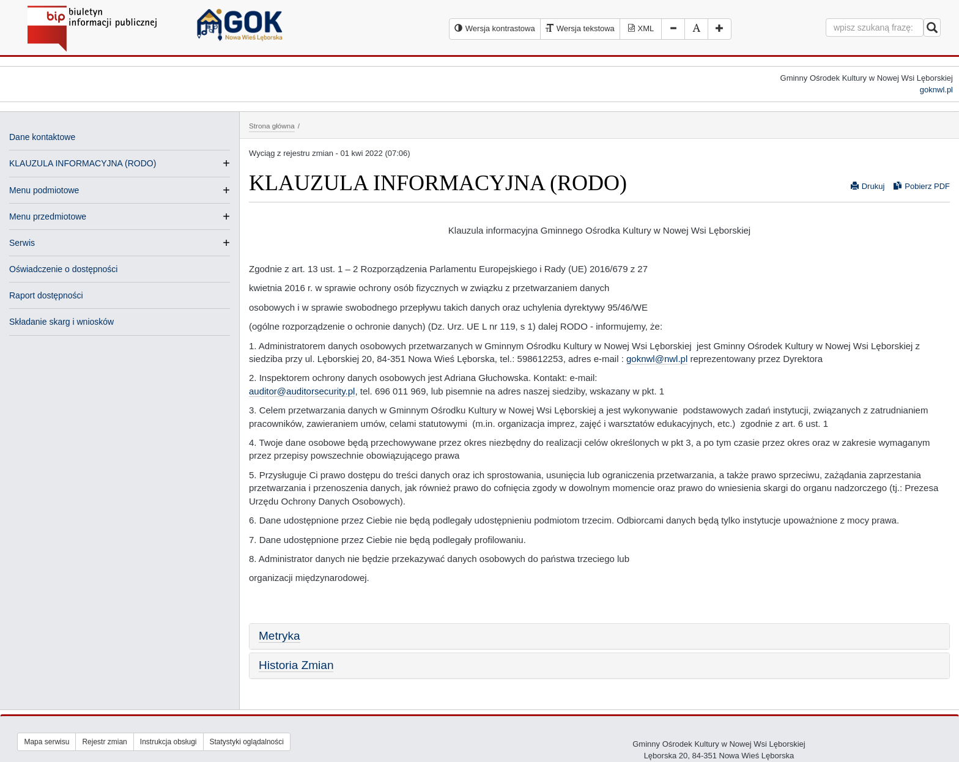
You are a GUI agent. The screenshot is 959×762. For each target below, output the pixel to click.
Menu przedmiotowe (47, 216)
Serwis (22, 242)
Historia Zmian (296, 665)
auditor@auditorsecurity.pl (302, 391)
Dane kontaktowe (42, 137)
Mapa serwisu (46, 742)
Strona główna (272, 126)
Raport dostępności (46, 295)
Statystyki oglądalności (247, 742)
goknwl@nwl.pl (656, 358)
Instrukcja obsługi (168, 742)
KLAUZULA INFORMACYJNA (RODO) (82, 163)
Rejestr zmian (104, 742)
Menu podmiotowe (44, 190)
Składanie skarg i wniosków (61, 322)
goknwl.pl (936, 89)
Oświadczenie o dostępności (63, 269)
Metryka (279, 635)
